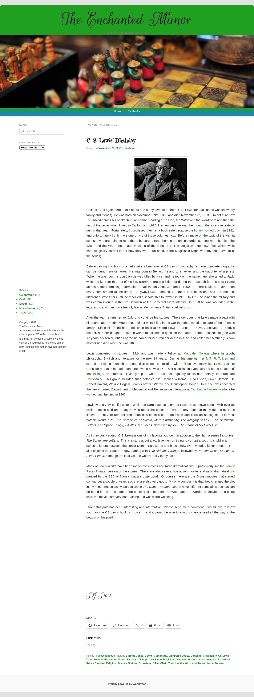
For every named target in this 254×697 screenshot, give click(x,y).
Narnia (216, 659)
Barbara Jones (134, 655)
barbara (130, 148)
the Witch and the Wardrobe (197, 663)
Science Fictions (127, 663)
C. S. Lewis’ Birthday (110, 140)
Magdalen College (197, 353)
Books (149, 655)
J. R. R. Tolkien (216, 358)
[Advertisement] (160, 554)
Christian (196, 655)
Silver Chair (160, 663)
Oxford (226, 659)
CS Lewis (223, 655)
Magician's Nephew (174, 659)
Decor (23, 303)
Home (117, 111)
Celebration (27, 294)
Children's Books (179, 655)
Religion (111, 663)
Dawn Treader (94, 659)
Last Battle (155, 659)
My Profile (134, 111)
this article (111, 491)
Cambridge (160, 655)
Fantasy (131, 659)
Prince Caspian (95, 663)
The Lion (173, 663)
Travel (23, 312)
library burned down (208, 230)
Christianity (210, 655)
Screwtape (145, 663)
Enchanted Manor (115, 659)
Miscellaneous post (199, 659)
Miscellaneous (106, 655)
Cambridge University (206, 389)
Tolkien (219, 663)
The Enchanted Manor (127, 19)
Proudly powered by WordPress (127, 683)
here (110, 271)
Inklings (97, 374)
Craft (22, 299)
